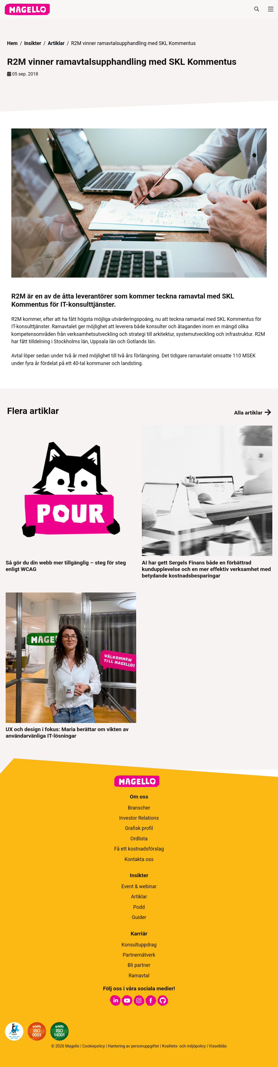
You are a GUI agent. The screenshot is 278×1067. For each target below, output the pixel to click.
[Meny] (268, 9)
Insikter (32, 43)
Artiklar (56, 43)
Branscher (139, 808)
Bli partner (139, 965)
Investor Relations (139, 818)
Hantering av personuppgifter (133, 1046)
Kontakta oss (139, 859)
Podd (139, 907)
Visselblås (218, 1046)
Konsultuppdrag (139, 945)
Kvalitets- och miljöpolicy (184, 1046)
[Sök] (256, 9)
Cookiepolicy (93, 1046)
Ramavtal (139, 975)
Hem (12, 43)
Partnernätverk (139, 955)
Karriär (139, 933)
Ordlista (139, 838)
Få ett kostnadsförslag (139, 849)
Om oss (139, 796)
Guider (139, 917)
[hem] (27, 9)
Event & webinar (139, 886)
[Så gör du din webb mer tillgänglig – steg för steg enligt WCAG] (71, 502)
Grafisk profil (139, 828)
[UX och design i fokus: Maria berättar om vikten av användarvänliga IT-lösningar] (71, 665)
